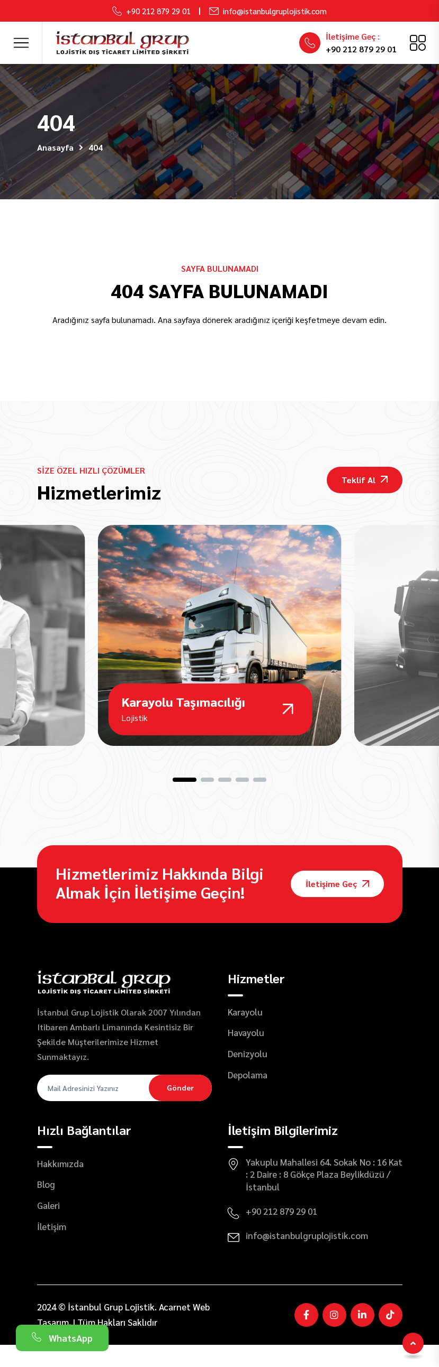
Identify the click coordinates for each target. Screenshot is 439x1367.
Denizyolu (247, 1076)
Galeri (48, 1227)
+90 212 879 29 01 (158, 11)
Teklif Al (365, 479)
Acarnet (175, 1328)
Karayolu (245, 1033)
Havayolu (246, 1054)
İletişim (51, 1248)
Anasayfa (55, 147)
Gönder (180, 1109)
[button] (184, 802)
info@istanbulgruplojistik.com (275, 11)
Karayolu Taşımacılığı (183, 723)
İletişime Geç (337, 905)
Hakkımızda (60, 1185)
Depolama (247, 1097)
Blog (46, 1206)
